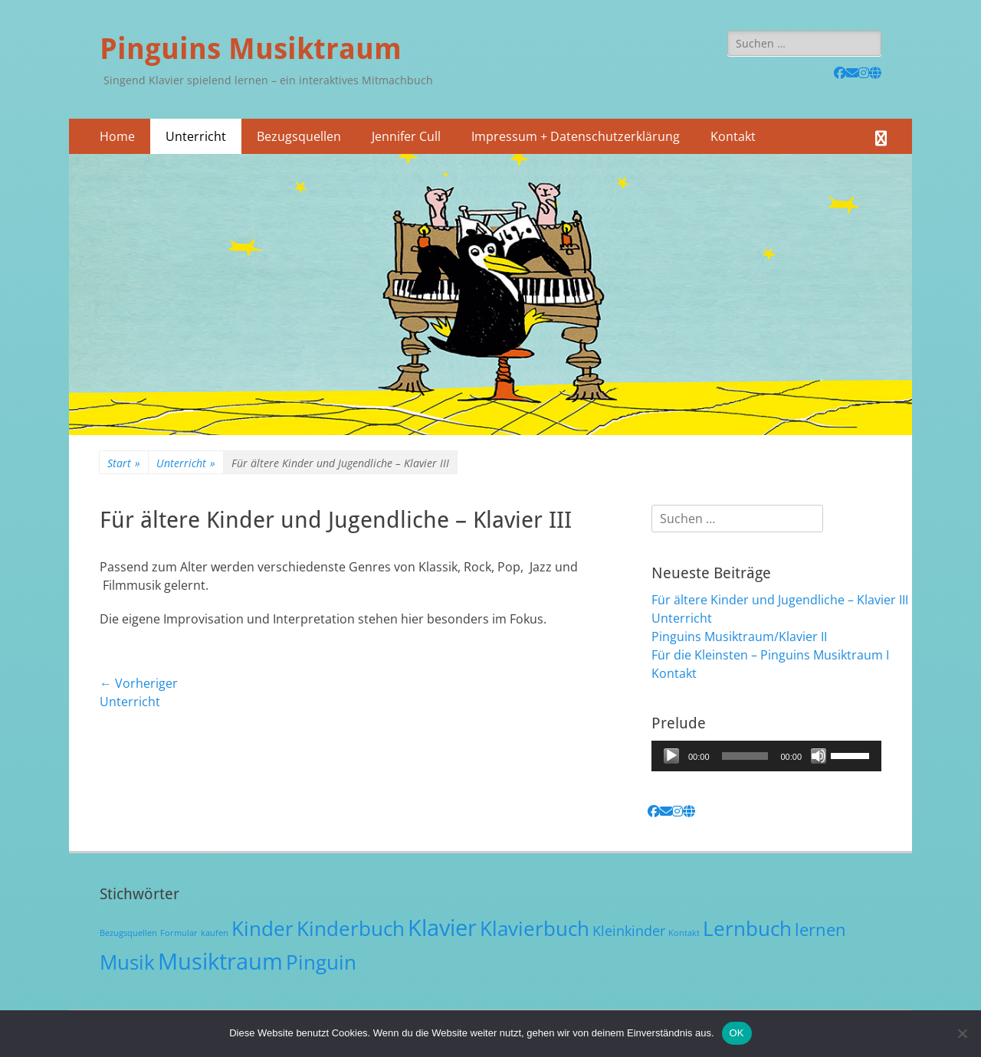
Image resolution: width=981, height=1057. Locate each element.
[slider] (745, 756)
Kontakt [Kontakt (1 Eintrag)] (684, 933)
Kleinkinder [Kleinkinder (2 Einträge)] (628, 930)
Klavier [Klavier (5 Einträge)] (442, 927)
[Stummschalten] (818, 756)
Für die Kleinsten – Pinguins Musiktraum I (770, 654)
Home (117, 136)
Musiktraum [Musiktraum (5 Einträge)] (220, 961)
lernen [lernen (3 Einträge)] (820, 929)
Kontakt (733, 136)
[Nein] (962, 1033)
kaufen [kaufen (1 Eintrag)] (214, 933)
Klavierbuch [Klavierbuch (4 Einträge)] (534, 928)
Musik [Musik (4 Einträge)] (127, 962)
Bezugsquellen (299, 136)
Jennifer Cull (406, 136)
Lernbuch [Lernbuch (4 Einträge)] (747, 928)
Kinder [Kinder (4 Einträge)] (262, 928)
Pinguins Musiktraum (251, 49)
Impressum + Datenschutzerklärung (575, 136)
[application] (766, 756)
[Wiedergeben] (671, 756)
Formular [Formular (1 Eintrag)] (179, 933)
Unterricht (196, 136)
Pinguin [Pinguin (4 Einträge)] (321, 962)
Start (123, 463)
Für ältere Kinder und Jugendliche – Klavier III (779, 599)
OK (737, 1033)
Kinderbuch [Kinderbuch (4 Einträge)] (351, 928)
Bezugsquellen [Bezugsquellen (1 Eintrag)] (128, 933)
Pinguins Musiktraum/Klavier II (739, 636)
